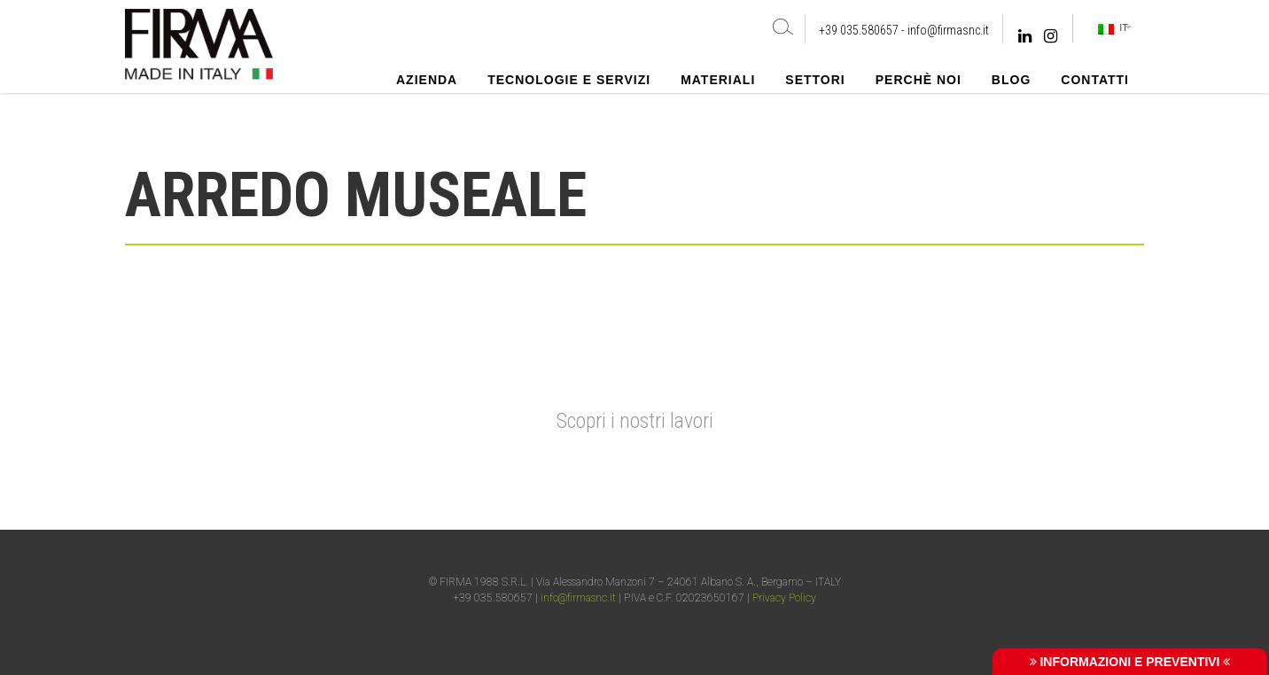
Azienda (426, 80)
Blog (1011, 80)
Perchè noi (918, 80)
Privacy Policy (784, 598)
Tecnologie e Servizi (568, 80)
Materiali (718, 80)
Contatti (1095, 80)
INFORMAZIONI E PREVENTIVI (1130, 662)
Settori (815, 80)
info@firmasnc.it (948, 30)
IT (1113, 28)
